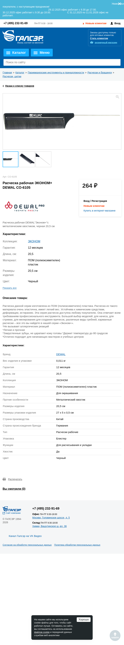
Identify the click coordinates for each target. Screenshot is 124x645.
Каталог (19, 52)
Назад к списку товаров (19, 85)
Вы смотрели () (14, 488)
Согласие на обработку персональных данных (27, 545)
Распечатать (15, 479)
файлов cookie (42, 632)
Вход (117, 23)
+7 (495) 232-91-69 (15, 23)
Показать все (9, 288)
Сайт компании (13, 513)
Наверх (115, 635)
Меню (45, 52)
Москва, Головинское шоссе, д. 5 (51, 517)
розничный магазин (106, 42)
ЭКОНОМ (34, 241)
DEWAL (61, 354)
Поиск (116, 62)
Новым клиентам (95, 23)
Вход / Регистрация (95, 201)
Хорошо (83, 619)
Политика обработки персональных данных (77, 545)
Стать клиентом (99, 38)
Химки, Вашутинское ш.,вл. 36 (49, 526)
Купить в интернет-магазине (100, 210)
